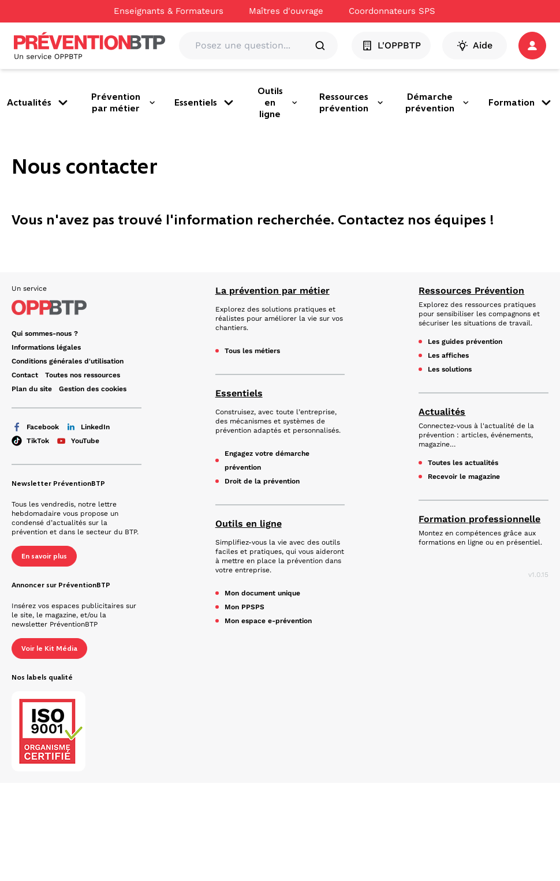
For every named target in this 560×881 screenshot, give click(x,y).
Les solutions (450, 369)
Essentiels (205, 103)
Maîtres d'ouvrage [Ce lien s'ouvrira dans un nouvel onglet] (286, 11)
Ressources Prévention (471, 290)
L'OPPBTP (391, 45)
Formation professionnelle (479, 518)
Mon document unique (262, 593)
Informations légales (46, 347)
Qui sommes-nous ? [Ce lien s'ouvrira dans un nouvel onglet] (45, 333)
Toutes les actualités (463, 463)
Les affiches (448, 355)
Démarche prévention (437, 102)
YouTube (77, 441)
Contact (25, 375)
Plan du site (32, 389)
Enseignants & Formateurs (168, 11)
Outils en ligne (277, 102)
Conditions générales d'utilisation (68, 361)
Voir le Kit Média (49, 648)
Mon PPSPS (244, 607)
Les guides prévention (465, 342)
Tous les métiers (252, 351)
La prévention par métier (272, 290)
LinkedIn (88, 427)
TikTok (30, 441)
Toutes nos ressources (82, 375)
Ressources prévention (351, 102)
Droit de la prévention (262, 481)
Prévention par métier (123, 102)
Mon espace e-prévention (268, 621)
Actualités (38, 103)
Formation (520, 103)
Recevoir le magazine (464, 477)
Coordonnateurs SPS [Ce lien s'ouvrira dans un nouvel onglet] (392, 11)
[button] (532, 45)
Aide (474, 45)
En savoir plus (44, 556)
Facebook (35, 427)
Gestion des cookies (92, 389)
